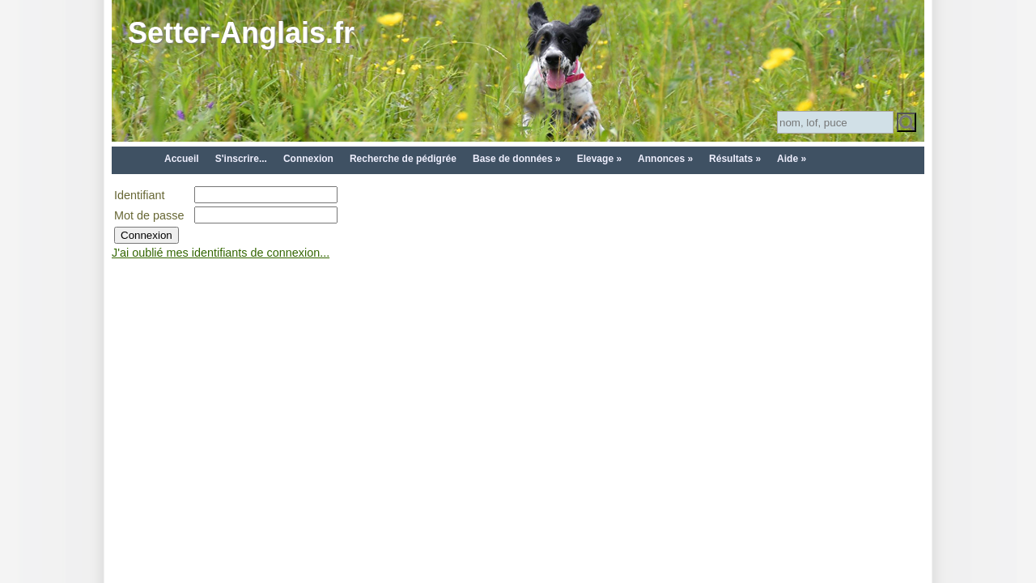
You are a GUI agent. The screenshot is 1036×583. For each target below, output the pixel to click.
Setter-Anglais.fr (241, 32)
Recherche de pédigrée (403, 158)
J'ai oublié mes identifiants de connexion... (220, 252)
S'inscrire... (241, 158)
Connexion (308, 158)
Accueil (181, 158)
